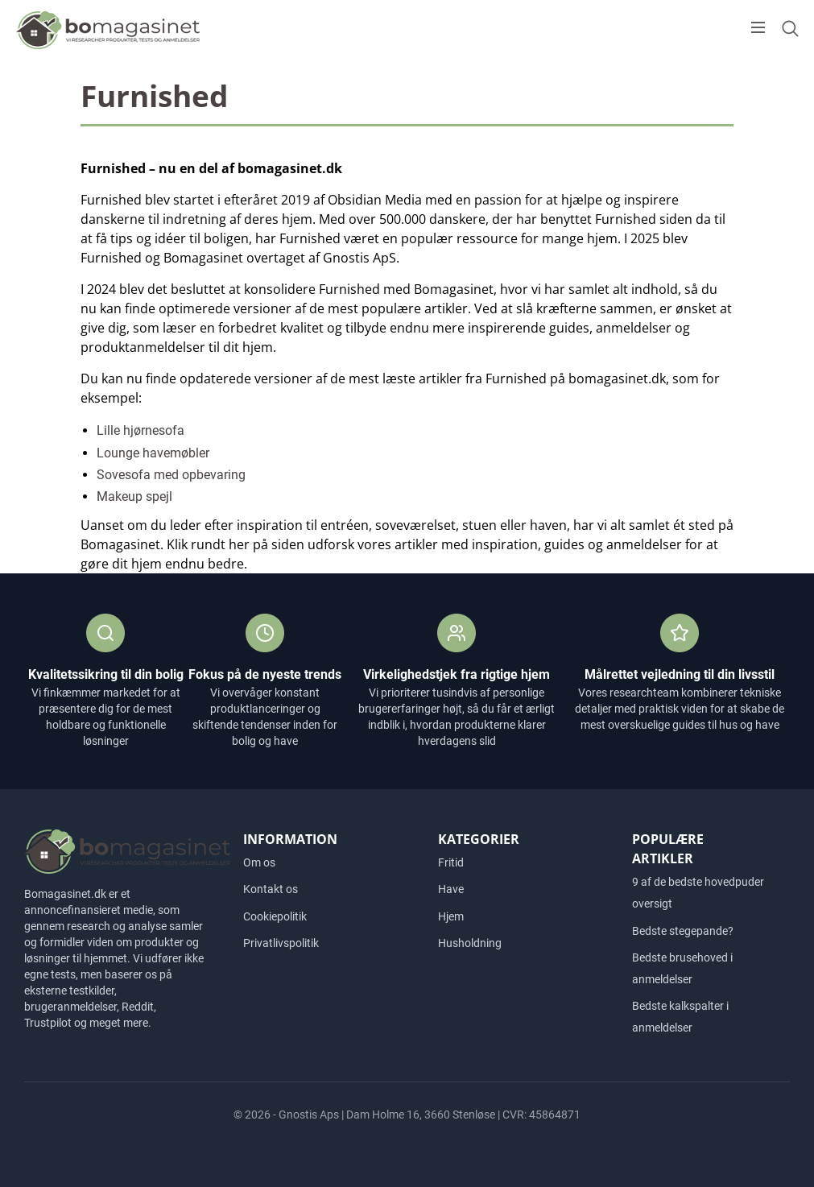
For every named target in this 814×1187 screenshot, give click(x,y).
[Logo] (108, 29)
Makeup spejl (134, 496)
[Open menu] (758, 27)
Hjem (451, 916)
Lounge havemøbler (153, 453)
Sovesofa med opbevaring (171, 474)
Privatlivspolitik (281, 943)
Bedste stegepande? (682, 930)
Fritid (451, 862)
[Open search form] (790, 28)
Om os (259, 862)
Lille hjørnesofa (140, 430)
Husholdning (470, 943)
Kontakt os (270, 889)
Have (451, 889)
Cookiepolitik (275, 916)
